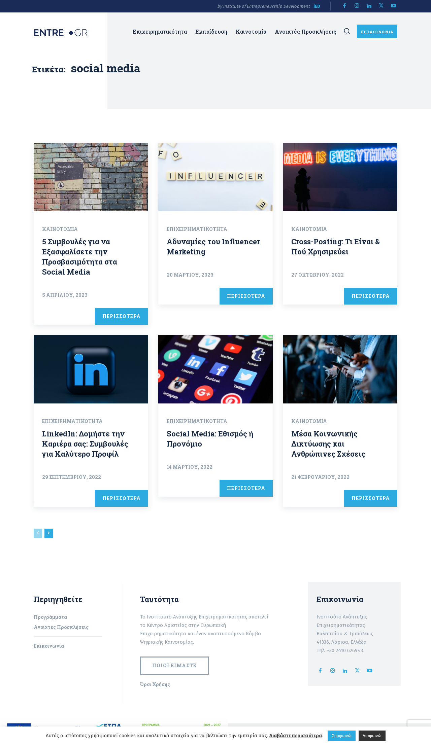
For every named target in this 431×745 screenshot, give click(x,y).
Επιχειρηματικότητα (197, 229)
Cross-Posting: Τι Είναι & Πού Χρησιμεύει (335, 246)
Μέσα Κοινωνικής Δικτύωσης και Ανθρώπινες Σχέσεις (328, 444)
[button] (347, 31)
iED (316, 6)
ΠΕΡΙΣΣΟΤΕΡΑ (121, 316)
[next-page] (48, 533)
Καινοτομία (60, 229)
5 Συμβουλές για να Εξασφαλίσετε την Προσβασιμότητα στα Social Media (80, 257)
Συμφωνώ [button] (342, 735)
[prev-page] (38, 533)
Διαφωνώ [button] (372, 735)
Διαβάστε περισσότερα (295, 736)
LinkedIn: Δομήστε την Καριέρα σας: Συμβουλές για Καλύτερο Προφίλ (85, 444)
